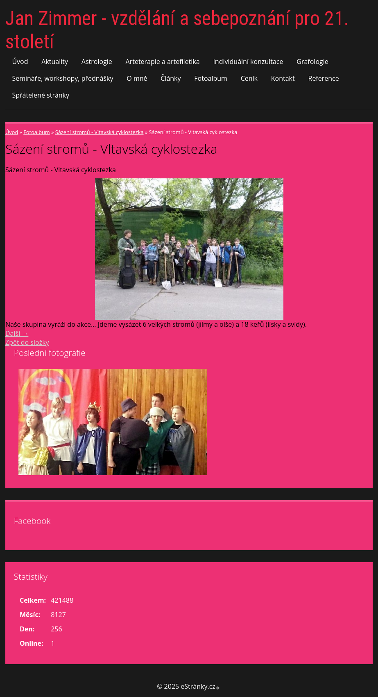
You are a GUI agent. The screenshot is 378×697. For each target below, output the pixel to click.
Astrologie (96, 61)
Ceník (249, 78)
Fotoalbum (210, 78)
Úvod (20, 61)
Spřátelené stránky (40, 95)
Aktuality (54, 61)
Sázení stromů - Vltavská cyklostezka (99, 132)
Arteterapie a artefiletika (163, 61)
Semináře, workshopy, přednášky (62, 78)
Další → (16, 333)
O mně (137, 78)
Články (171, 78)
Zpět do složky (27, 342)
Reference (323, 78)
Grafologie (312, 61)
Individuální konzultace (248, 61)
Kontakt (283, 78)
